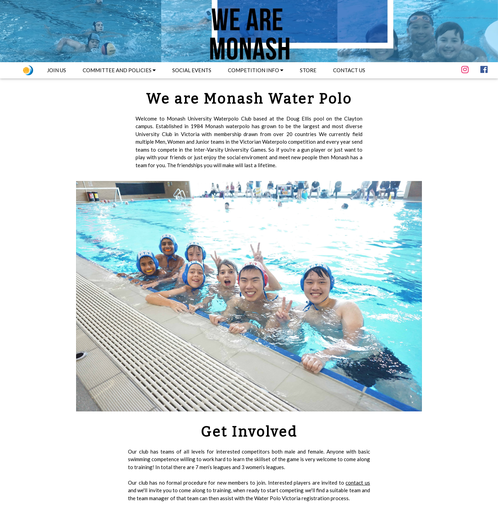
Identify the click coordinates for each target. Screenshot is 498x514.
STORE (308, 70)
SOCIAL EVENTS (191, 70)
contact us (357, 482)
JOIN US (56, 70)
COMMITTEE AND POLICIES (119, 70)
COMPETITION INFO (255, 70)
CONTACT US (349, 70)
